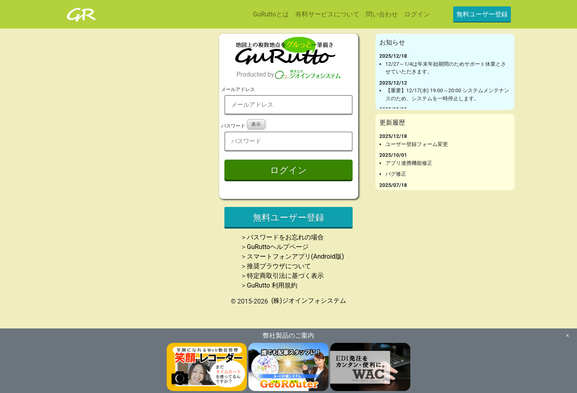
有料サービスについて (327, 14)
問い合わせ (382, 14)
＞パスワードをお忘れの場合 (282, 237)
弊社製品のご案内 (288, 335)
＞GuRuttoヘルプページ (274, 247)
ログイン (417, 14)
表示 (256, 124)
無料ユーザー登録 (482, 14)
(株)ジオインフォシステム (308, 300)
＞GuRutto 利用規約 (268, 285)
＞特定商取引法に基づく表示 (282, 276)
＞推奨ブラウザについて (275, 266)
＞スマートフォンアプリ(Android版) (292, 256)
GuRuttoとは (271, 14)
